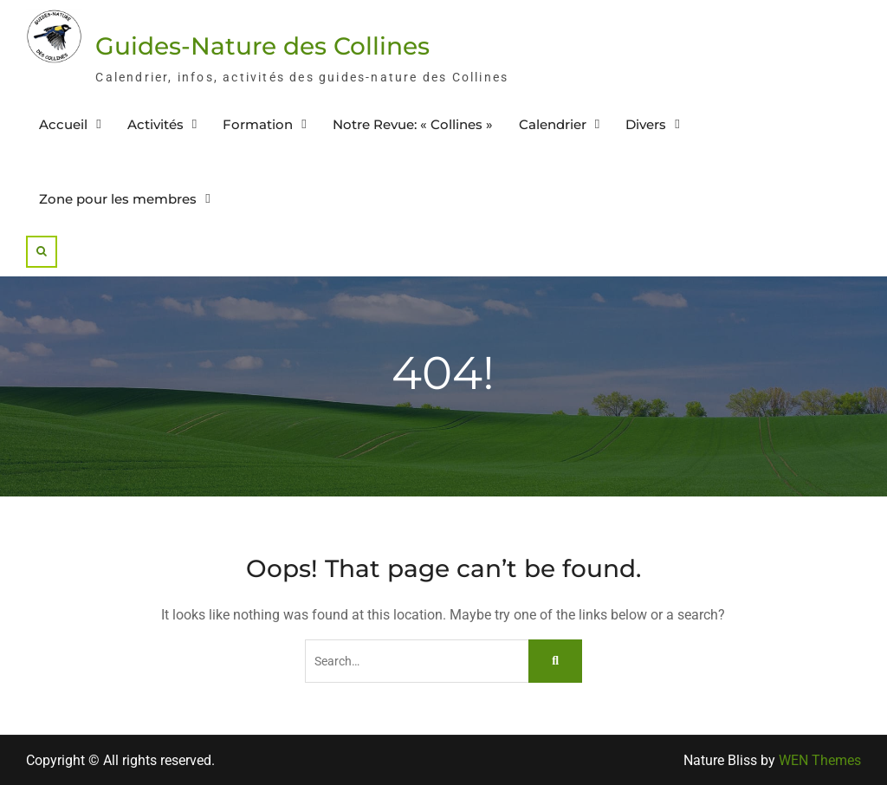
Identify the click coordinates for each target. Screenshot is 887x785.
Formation (258, 124)
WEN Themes (820, 760)
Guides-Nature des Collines (262, 46)
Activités (155, 124)
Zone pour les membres (118, 199)
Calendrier (552, 124)
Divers (645, 124)
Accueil (63, 124)
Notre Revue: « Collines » (413, 124)
